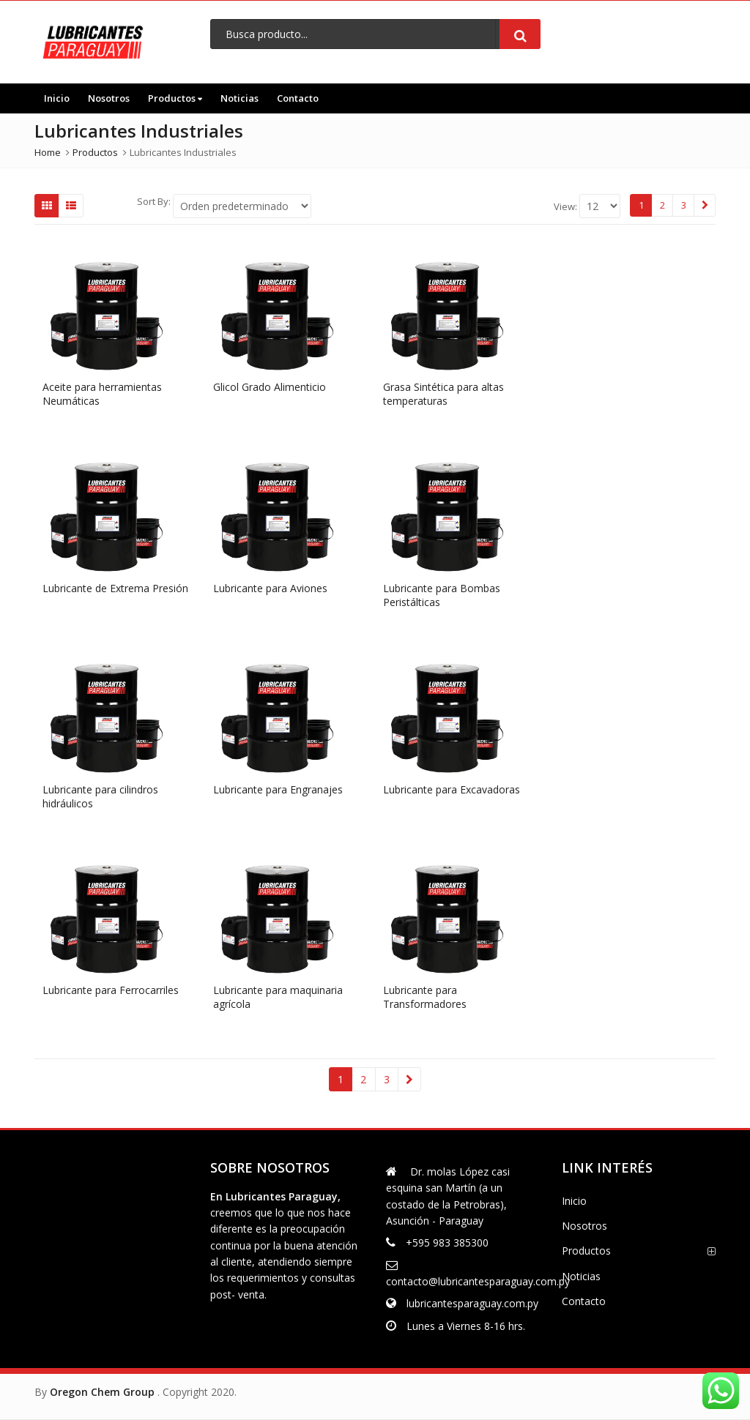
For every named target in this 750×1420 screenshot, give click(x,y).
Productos (175, 98)
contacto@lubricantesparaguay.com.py (478, 1281)
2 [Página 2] (662, 205)
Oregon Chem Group (102, 1392)
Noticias (239, 98)
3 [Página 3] (683, 205)
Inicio (57, 98)
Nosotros (109, 98)
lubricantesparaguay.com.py (472, 1303)
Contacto (298, 98)
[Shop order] (242, 206)
